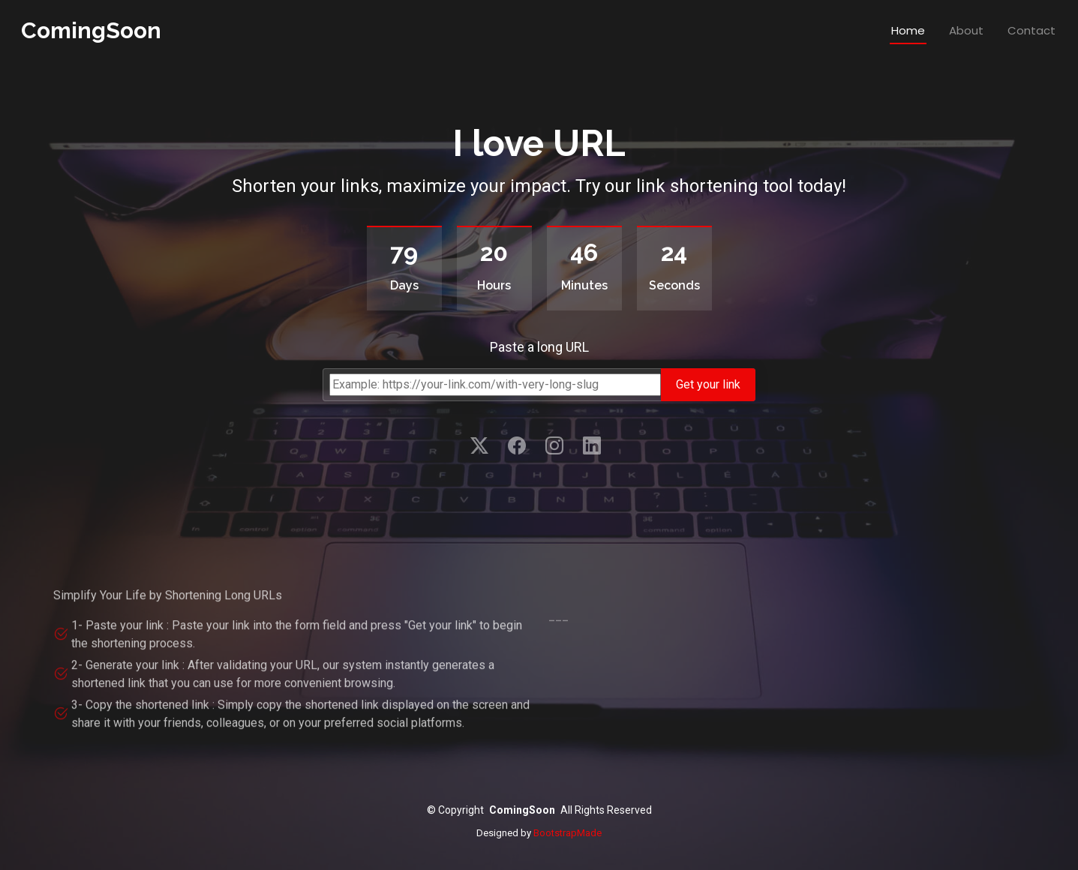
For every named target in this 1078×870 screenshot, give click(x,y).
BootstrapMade (567, 832)
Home (908, 30)
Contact (1031, 30)
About (966, 30)
